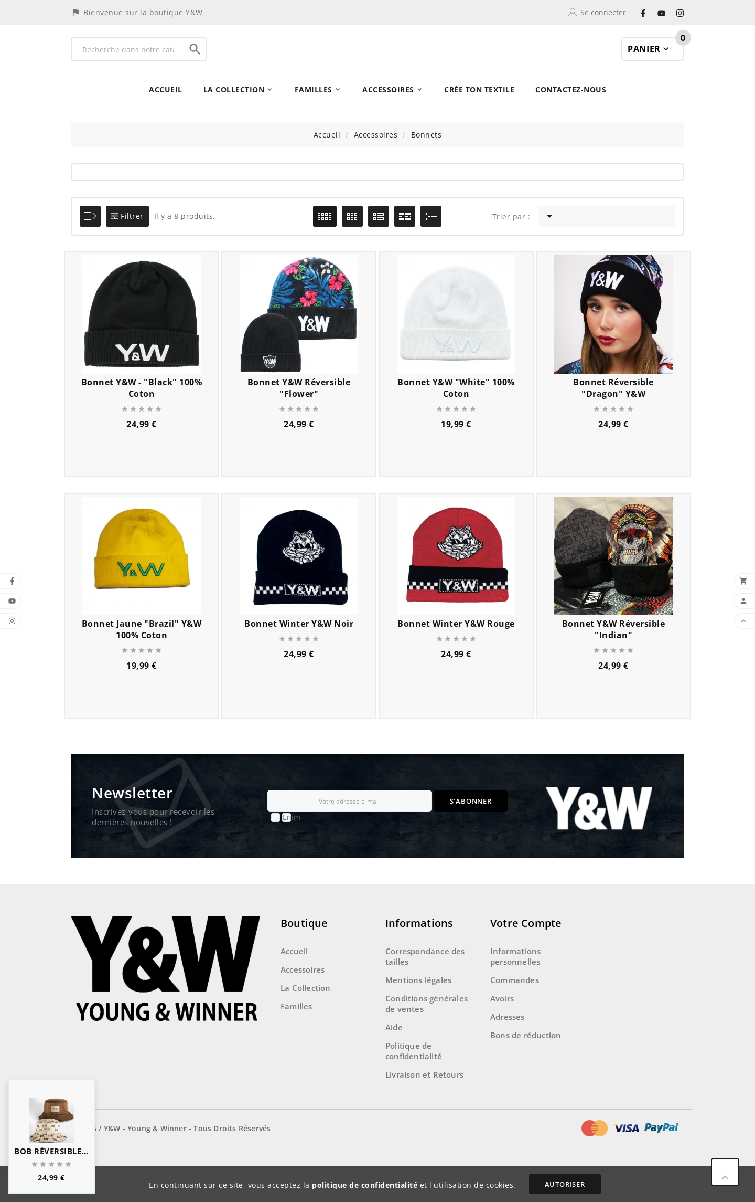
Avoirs (502, 1027)
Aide (394, 1056)
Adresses (507, 1045)
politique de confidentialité (364, 1185)
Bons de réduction (525, 1064)
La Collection (306, 1016)
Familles (296, 1035)
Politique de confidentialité (413, 1079)
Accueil (294, 980)
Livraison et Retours (424, 1103)
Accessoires (303, 998)
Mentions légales (418, 1009)
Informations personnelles (515, 985)
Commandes (514, 1009)
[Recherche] (128, 64)
